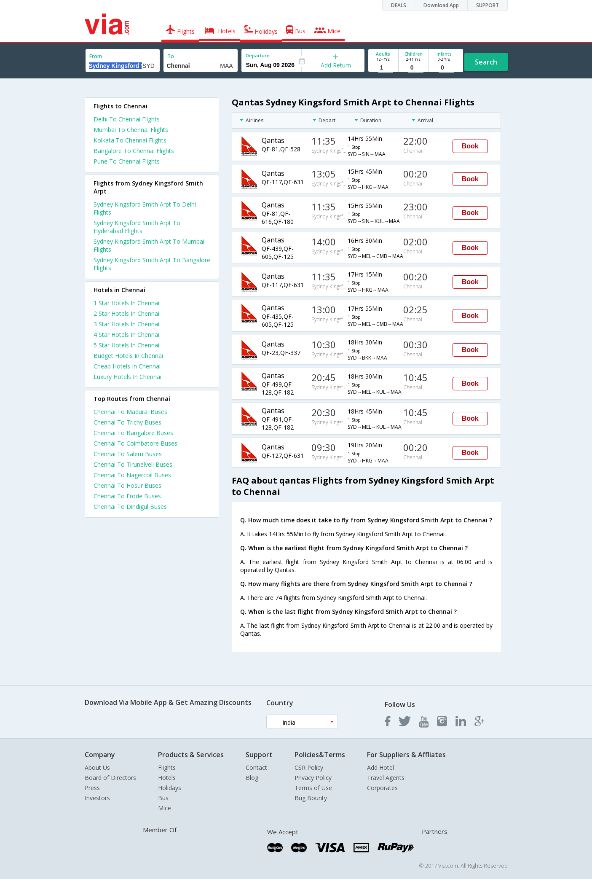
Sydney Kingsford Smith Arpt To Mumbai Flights (149, 245)
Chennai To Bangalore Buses (133, 433)
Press (92, 788)
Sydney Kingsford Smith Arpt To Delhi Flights (145, 208)
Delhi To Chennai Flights (127, 119)
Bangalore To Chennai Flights (134, 151)
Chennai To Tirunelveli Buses (133, 464)
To (170, 56)
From (95, 56)
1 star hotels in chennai (126, 303)
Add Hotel (380, 767)
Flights (167, 767)
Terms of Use (313, 788)
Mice (164, 808)
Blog (252, 778)
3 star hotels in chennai (126, 324)
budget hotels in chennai (128, 356)
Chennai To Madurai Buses (130, 412)
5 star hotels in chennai (126, 345)
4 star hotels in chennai (126, 335)
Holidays (169, 788)
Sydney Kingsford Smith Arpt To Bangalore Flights (152, 264)
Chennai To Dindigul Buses (130, 507)
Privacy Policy (313, 778)
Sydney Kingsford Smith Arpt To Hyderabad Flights (137, 227)
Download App (441, 5)
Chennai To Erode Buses (127, 496)
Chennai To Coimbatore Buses (135, 443)
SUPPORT (487, 5)
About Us (97, 767)
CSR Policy (309, 767)
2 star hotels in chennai (126, 313)
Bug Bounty (311, 798)
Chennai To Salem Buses (128, 454)
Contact (256, 767)
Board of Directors (110, 778)
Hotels (167, 778)
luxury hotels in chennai (127, 377)
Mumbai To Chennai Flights (131, 130)
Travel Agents (385, 778)
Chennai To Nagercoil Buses (132, 475)
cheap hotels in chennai (127, 366)
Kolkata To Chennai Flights (130, 140)
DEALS (398, 5)
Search (486, 62)
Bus (163, 798)
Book (470, 146)
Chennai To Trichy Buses (127, 422)
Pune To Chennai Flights (127, 161)
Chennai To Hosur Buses (127, 485)
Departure (258, 55)
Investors (97, 798)
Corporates (382, 788)
